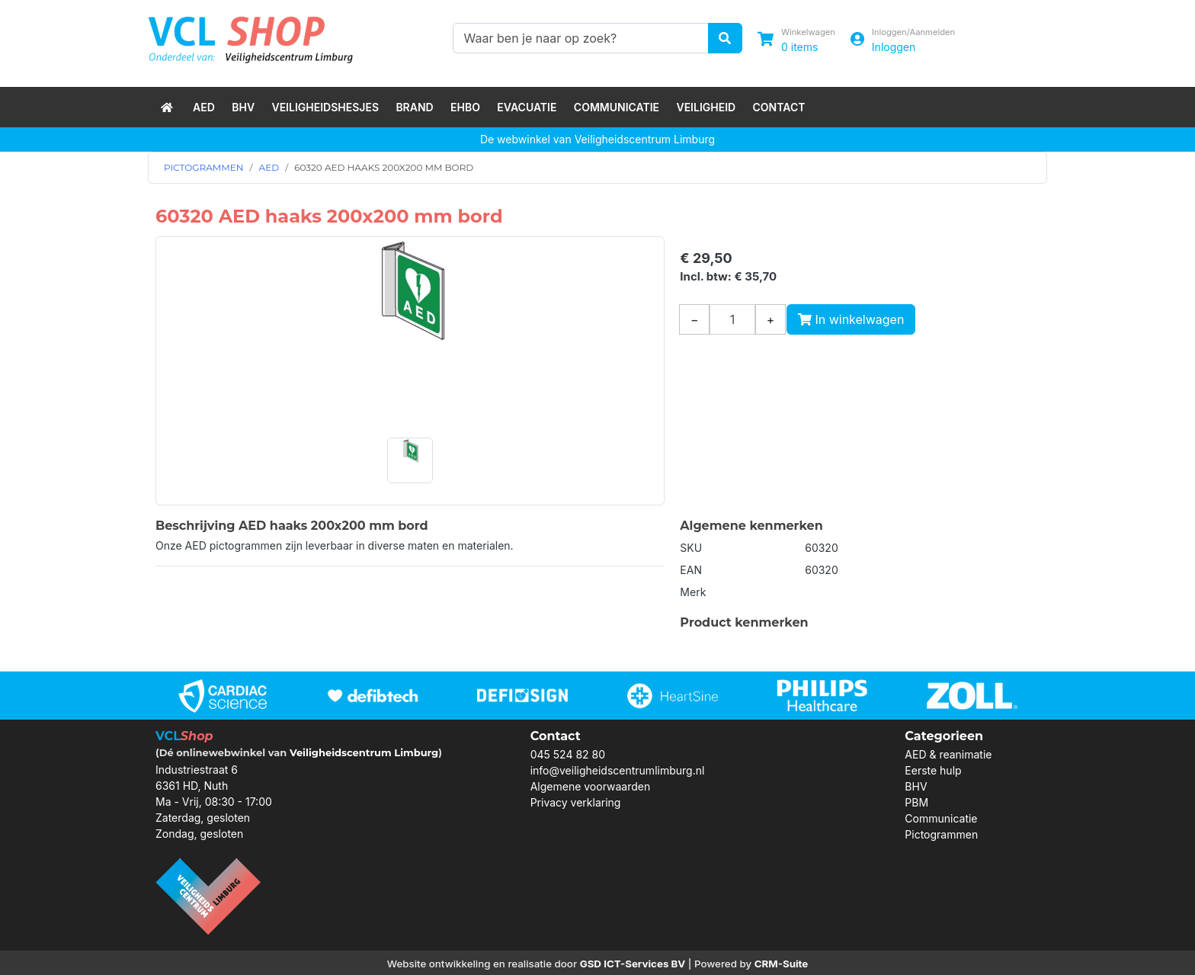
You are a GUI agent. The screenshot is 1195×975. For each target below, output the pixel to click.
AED (204, 107)
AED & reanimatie (948, 754)
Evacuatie (526, 107)
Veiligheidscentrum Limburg (364, 752)
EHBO (465, 107)
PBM (916, 802)
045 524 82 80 (567, 754)
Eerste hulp (933, 770)
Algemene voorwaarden (590, 786)
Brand (414, 107)
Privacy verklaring (575, 802)
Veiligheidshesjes (325, 107)
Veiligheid (705, 107)
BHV (243, 107)
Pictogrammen (941, 834)
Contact (779, 107)
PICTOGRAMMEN (204, 167)
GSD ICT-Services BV (633, 963)
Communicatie (616, 107)
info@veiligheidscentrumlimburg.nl (617, 770)
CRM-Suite (781, 963)
